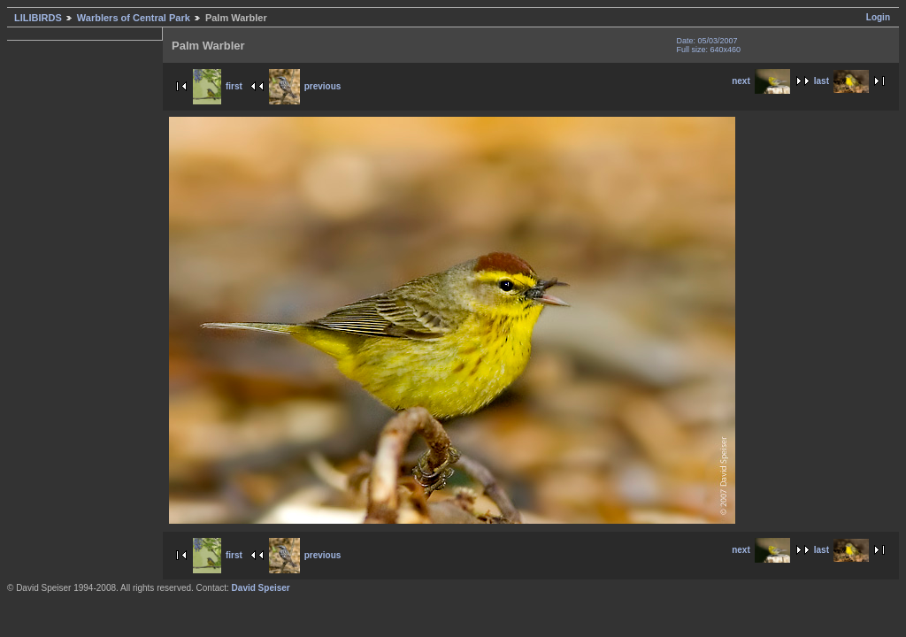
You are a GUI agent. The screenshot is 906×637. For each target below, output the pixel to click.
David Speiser (261, 588)
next (761, 81)
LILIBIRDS (38, 17)
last (841, 81)
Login (878, 17)
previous (305, 86)
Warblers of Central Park (133, 17)
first (217, 86)
